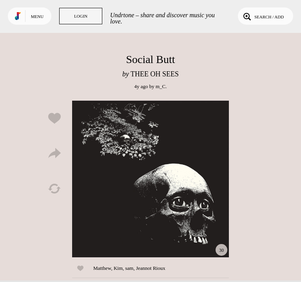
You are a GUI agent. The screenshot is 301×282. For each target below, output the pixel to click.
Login (80, 16)
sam (129, 268)
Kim (118, 268)
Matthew (102, 268)
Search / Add (263, 16)
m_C (160, 86)
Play (150, 179)
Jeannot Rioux (150, 268)
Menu (37, 16)
